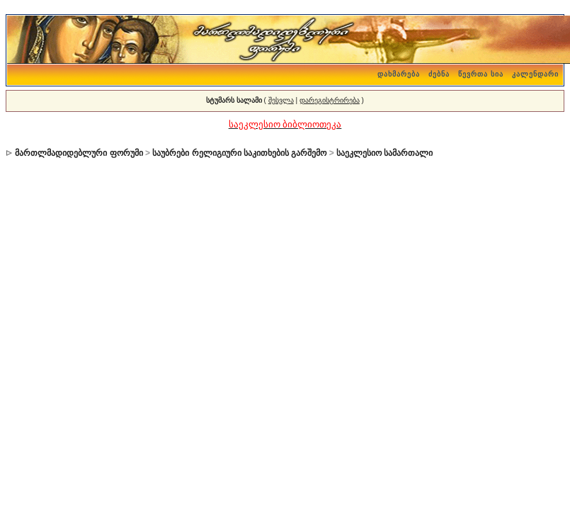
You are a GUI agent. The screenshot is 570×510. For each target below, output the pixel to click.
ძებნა (439, 74)
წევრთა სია (480, 74)
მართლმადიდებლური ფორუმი (78, 153)
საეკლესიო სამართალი (384, 153)
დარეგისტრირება (330, 100)
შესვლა (281, 100)
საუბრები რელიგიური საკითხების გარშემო (239, 153)
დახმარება (398, 74)
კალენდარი (535, 74)
